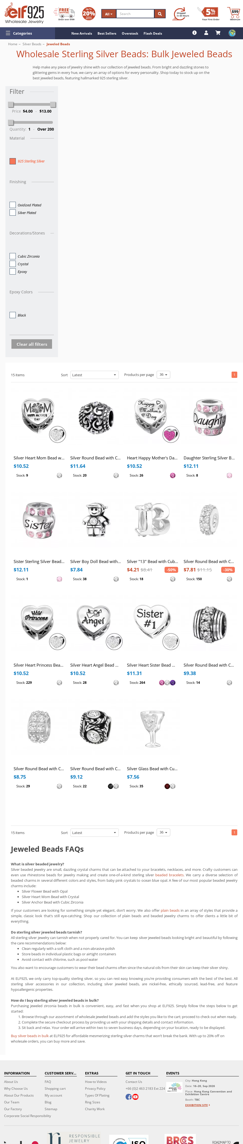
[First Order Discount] (208, 13)
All (109, 14)
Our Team (11, 1102)
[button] (27, 33)
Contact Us (134, 1081)
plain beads (170, 910)
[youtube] (135, 1097)
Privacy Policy (95, 1088)
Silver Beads (32, 44)
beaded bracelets (169, 874)
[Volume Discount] (88, 13)
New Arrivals (81, 33)
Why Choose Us (16, 1088)
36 (163, 374)
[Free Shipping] (63, 13)
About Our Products (19, 1095)
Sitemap (51, 1109)
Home (12, 44)
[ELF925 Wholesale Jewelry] (24, 13)
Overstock (130, 33)
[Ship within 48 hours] (181, 13)
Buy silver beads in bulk (30, 1035)
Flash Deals (153, 33)
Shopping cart (55, 1088)
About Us (11, 1081)
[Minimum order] (233, 13)
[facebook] (129, 1097)
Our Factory (13, 1109)
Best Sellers (107, 33)
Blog (48, 1102)
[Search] (135, 13)
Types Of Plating (97, 1095)
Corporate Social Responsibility (27, 1115)
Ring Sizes (92, 1102)
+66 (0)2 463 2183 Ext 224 (145, 1088)
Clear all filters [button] (32, 344)
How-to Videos (96, 1081)
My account (53, 1095)
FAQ (48, 1081)
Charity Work (95, 1109)
